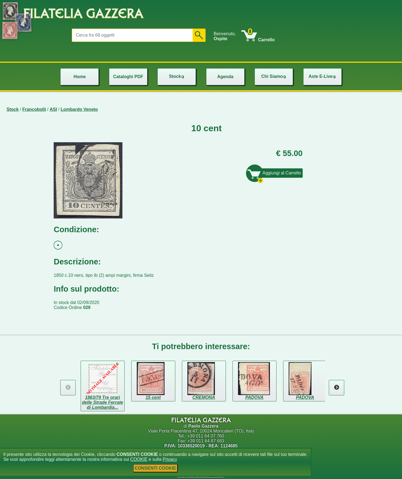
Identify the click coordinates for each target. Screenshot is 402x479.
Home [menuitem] (79, 76)
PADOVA (254, 397)
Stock (13, 109)
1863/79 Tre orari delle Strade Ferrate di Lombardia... (102, 402)
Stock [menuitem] (177, 76)
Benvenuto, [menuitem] (225, 36)
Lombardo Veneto (79, 109)
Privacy (170, 459)
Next (336, 387)
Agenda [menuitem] (225, 76)
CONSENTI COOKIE (155, 468)
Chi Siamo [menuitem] (274, 76)
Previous (68, 387)
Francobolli (34, 109)
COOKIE (138, 459)
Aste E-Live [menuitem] (323, 76)
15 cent (153, 397)
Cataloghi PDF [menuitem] (128, 76)
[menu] (227, 36)
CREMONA (203, 397)
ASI (53, 109)
